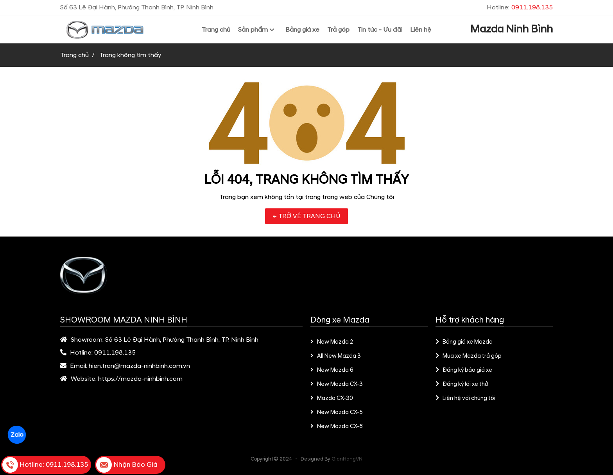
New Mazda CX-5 (336, 412)
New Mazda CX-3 (336, 384)
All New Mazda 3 (335, 356)
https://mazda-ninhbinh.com (140, 379)
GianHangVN (347, 459)
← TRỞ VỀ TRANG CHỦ (306, 216)
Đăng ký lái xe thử (462, 384)
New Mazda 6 (331, 370)
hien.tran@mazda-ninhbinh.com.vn (139, 366)
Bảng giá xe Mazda (464, 342)
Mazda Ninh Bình (511, 29)
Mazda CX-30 (331, 398)
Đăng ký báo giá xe (464, 370)
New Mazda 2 (331, 342)
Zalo (16, 435)
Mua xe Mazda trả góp (469, 356)
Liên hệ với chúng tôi (465, 398)
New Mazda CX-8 (336, 426)
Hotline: (520, 7)
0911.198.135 (115, 353)
